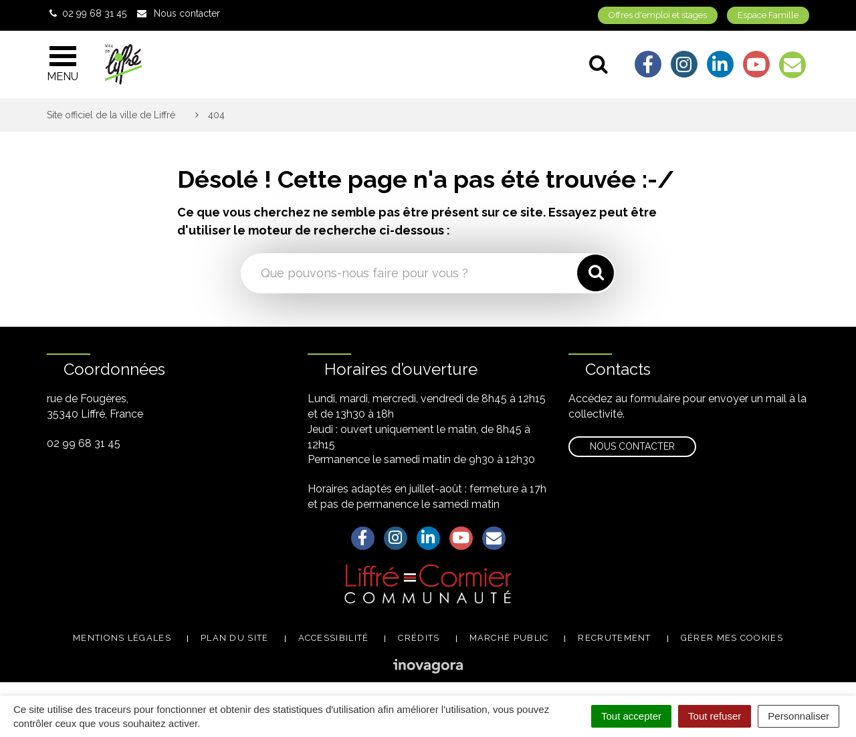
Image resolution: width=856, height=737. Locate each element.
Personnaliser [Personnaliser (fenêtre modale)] (798, 716)
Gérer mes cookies (732, 638)
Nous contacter (632, 446)
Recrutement (614, 638)
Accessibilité (333, 638)
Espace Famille (768, 15)
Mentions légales (122, 638)
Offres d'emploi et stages (658, 15)
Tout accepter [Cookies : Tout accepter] (631, 716)
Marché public (509, 638)
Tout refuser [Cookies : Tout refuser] (714, 716)
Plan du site (235, 638)
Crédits (418, 638)
